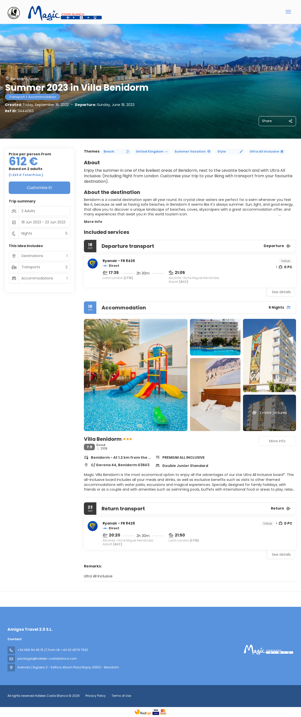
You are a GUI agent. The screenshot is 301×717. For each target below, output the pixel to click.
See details (281, 291)
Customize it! (39, 187)
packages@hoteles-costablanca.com (47, 658)
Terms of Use (121, 696)
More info (93, 221)
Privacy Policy (95, 696)
